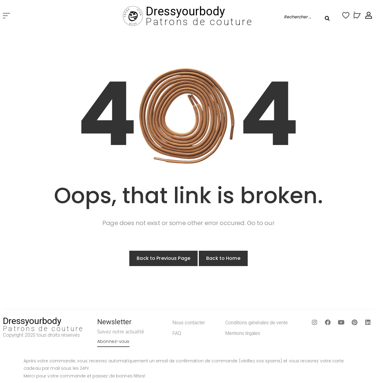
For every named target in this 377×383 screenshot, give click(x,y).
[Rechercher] (327, 18)
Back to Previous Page (163, 258)
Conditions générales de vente (256, 322)
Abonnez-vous (113, 341)
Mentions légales (242, 333)
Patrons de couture (199, 21)
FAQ (177, 333)
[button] (6, 16)
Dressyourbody (185, 11)
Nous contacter (189, 322)
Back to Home (223, 258)
